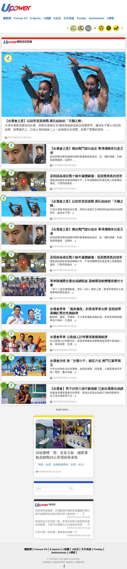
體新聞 (7, 18)
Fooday (81, 18)
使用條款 (47, 562)
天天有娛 (69, 18)
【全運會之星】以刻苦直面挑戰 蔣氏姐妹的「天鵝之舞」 (44, 121)
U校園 (47, 18)
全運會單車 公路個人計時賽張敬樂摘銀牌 (78, 337)
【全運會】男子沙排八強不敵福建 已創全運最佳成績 (86, 388)
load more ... (63, 409)
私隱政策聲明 (58, 562)
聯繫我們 (80, 562)
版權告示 (70, 562)
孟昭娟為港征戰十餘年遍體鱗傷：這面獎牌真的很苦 (86, 176)
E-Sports (35, 18)
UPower (53, 558)
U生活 (57, 18)
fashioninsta (96, 18)
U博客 (110, 18)
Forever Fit (20, 18)
